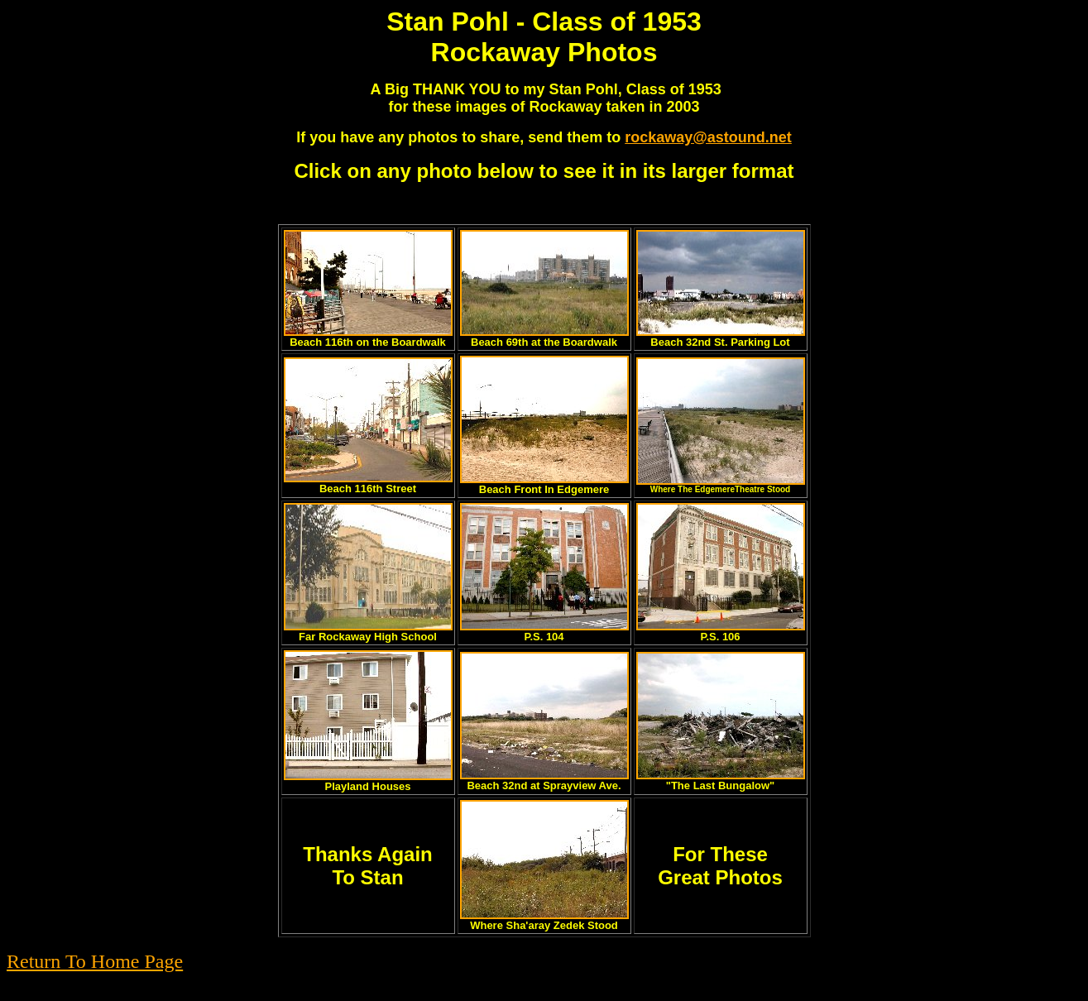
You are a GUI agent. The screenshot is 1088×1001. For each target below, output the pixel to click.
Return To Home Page (95, 961)
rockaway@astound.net (708, 137)
